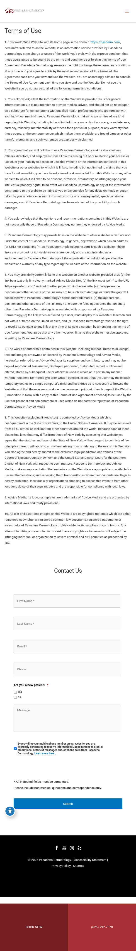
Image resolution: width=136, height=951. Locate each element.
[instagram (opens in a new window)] (72, 848)
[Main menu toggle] (127, 11)
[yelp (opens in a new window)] (79, 848)
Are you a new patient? (31, 685)
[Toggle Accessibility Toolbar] (10, 801)
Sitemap (78, 865)
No (19, 696)
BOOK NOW (34, 927)
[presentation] (48, 767)
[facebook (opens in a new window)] (57, 848)
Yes (19, 691)
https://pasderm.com (105, 42)
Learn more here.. (45, 753)
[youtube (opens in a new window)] (64, 848)
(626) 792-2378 (102, 927)
